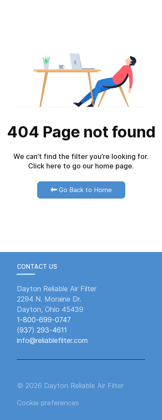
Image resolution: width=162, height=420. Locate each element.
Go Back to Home (81, 190)
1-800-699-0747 (44, 319)
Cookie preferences (48, 402)
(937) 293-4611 (42, 330)
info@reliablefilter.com (52, 340)
